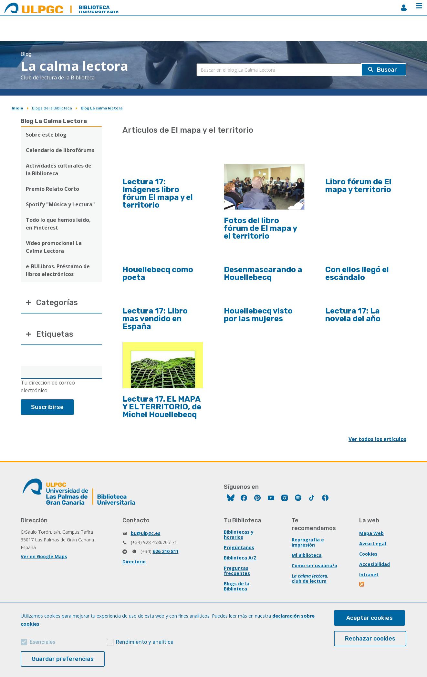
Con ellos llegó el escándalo (357, 273)
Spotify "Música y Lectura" (60, 204)
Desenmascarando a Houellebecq (263, 273)
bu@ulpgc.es (146, 533)
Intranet (369, 574)
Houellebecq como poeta (157, 273)
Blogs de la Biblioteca (52, 108)
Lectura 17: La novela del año (352, 315)
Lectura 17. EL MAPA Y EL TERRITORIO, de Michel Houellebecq (161, 406)
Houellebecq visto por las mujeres (258, 315)
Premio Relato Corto (52, 188)
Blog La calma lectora (101, 108)
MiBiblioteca (404, 8)
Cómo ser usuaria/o (314, 565)
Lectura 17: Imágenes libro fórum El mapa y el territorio (157, 193)
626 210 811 (166, 551)
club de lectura (309, 581)
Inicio (17, 108)
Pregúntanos (239, 547)
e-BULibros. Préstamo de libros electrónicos (58, 270)
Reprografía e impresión (308, 542)
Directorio (134, 562)
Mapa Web (371, 533)
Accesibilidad (374, 564)
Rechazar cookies (370, 638)
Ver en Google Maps (44, 556)
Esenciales (42, 642)
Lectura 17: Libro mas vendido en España (155, 318)
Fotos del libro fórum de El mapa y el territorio (260, 228)
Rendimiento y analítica (144, 642)
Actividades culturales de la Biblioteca (58, 169)
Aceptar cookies (369, 617)
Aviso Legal (372, 543)
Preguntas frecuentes (237, 570)
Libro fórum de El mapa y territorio (358, 185)
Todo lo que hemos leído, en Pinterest (58, 223)
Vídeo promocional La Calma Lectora (54, 247)
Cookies (368, 554)
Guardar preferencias (63, 658)
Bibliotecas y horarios (239, 534)
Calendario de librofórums (60, 150)
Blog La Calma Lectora (54, 121)
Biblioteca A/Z (240, 558)
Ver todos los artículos (377, 439)
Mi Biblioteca (307, 555)
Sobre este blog (46, 134)
